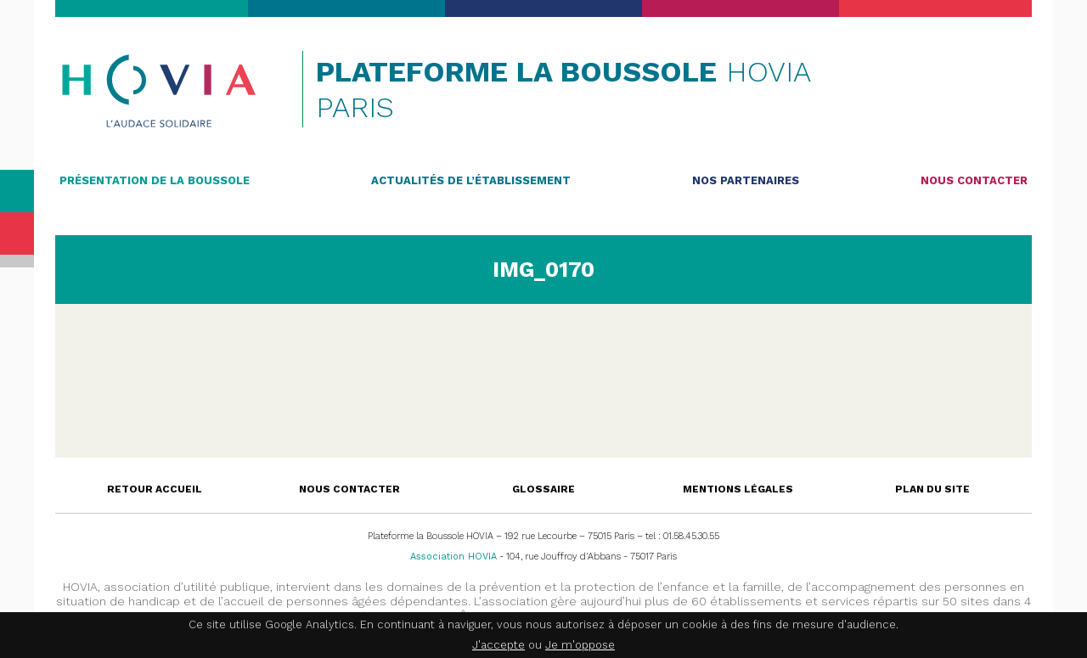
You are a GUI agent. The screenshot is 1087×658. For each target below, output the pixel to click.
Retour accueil (154, 489)
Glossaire (543, 489)
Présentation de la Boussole (154, 180)
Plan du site (932, 489)
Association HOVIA (453, 556)
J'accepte (498, 644)
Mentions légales (738, 489)
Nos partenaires (745, 180)
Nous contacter (974, 180)
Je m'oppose (580, 644)
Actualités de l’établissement (471, 180)
